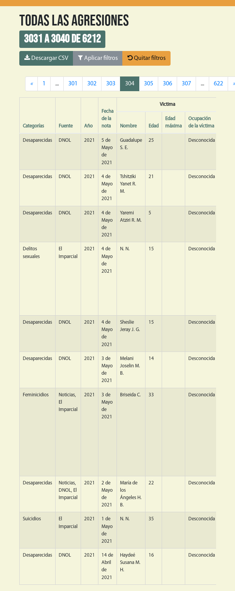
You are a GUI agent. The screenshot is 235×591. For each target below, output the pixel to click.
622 (218, 84)
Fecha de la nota (107, 119)
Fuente (66, 126)
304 (129, 84)
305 (148, 84)
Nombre (128, 126)
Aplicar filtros (98, 57)
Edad (154, 126)
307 (186, 84)
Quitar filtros (146, 57)
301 (73, 84)
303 (110, 84)
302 (91, 84)
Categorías (33, 126)
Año (88, 126)
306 (167, 84)
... (202, 84)
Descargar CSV (46, 57)
